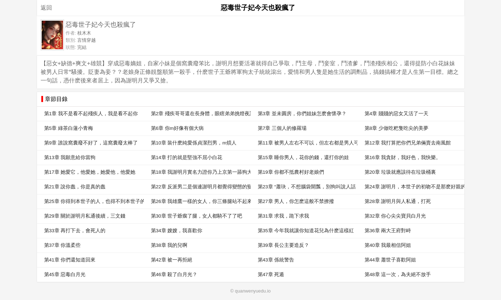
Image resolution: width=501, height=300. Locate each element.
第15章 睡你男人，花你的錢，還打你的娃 (303, 157)
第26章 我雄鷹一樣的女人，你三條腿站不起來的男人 (201, 201)
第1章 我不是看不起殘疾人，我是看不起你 (91, 113)
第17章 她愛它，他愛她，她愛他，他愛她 (90, 172)
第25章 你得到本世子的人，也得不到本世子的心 (94, 201)
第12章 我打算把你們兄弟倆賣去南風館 (408, 143)
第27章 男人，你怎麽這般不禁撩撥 (296, 201)
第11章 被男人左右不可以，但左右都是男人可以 (308, 143)
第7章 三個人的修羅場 (282, 128)
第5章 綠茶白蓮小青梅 (68, 128)
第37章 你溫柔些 (62, 245)
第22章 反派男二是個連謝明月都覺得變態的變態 (201, 186)
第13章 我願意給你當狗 (70, 157)
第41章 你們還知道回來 (70, 260)
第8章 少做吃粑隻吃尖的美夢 (396, 128)
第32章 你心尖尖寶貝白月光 (395, 216)
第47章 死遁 (271, 274)
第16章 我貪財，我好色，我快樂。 (403, 157)
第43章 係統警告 (276, 260)
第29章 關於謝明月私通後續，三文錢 (85, 216)
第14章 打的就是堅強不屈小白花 (187, 157)
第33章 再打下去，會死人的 (75, 230)
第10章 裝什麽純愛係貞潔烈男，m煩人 (193, 143)
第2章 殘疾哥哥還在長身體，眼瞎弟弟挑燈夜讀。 (201, 113)
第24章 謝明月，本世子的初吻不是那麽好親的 (414, 186)
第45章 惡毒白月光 (65, 274)
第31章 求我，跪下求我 (283, 216)
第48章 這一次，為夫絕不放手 (398, 274)
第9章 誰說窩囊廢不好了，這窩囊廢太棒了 (91, 143)
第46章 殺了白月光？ (174, 274)
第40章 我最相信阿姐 (388, 245)
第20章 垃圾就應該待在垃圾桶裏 (400, 172)
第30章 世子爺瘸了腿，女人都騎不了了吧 (196, 216)
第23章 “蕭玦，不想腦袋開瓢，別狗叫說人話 (307, 186)
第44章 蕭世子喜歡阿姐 (390, 260)
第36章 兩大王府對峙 (388, 230)
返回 (46, 8)
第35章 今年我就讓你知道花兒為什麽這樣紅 (306, 230)
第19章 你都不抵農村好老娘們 (291, 172)
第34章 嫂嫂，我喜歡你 (177, 230)
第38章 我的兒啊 (169, 245)
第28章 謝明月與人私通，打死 (398, 201)
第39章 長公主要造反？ (283, 245)
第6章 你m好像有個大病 (177, 128)
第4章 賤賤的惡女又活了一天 (396, 113)
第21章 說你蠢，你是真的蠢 (75, 186)
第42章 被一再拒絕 (172, 260)
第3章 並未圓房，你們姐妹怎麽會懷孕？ (302, 113)
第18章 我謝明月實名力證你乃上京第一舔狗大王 (201, 172)
